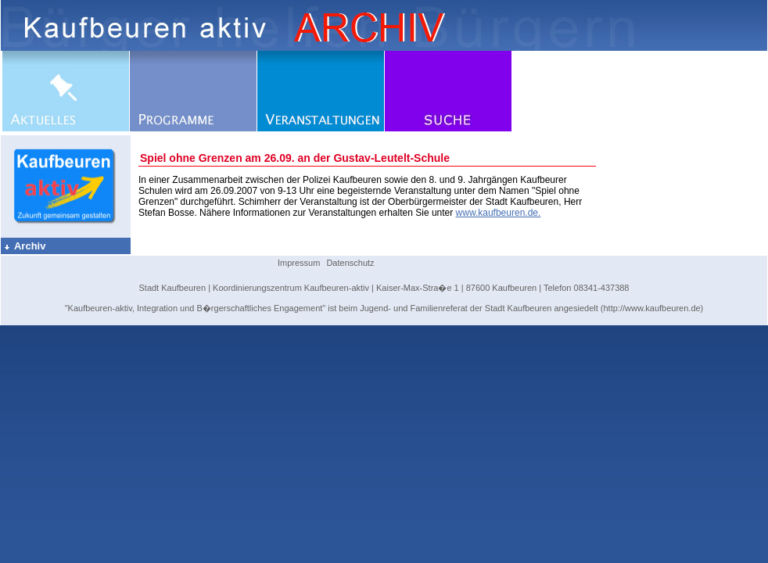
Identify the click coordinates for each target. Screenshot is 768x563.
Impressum (299, 262)
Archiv (24, 246)
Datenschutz (350, 262)
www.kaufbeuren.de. (498, 212)
